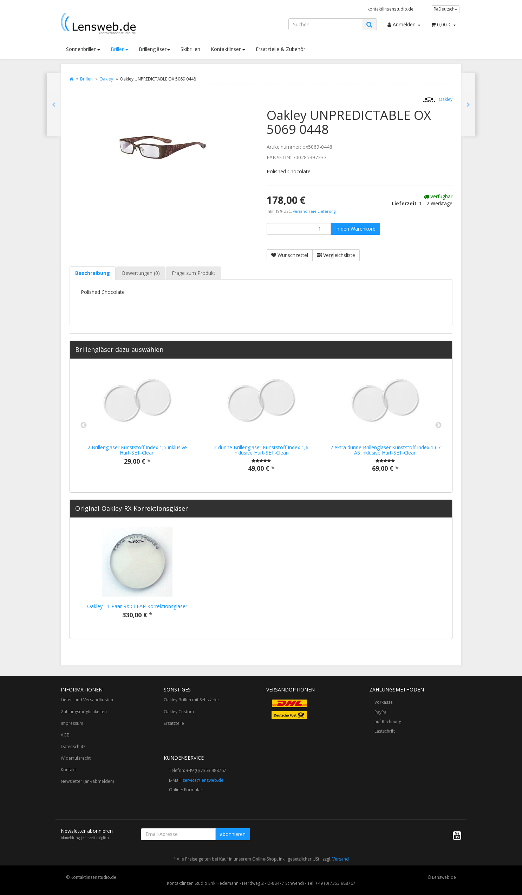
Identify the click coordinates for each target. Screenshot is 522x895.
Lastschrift (384, 731)
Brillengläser (154, 49)
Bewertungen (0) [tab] (141, 273)
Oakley (106, 79)
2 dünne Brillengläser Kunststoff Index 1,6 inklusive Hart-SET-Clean (261, 450)
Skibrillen (190, 49)
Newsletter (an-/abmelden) (87, 781)
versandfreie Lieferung (314, 211)
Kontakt (68, 770)
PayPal (380, 712)
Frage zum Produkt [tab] (193, 273)
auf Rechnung (387, 722)
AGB (65, 735)
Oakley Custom (179, 712)
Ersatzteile (174, 723)
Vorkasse (383, 702)
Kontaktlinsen (228, 49)
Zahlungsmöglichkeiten (84, 712)
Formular (193, 790)
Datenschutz (73, 746)
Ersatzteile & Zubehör (280, 49)
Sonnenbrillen (83, 49)
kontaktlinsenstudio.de (390, 9)
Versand (340, 859)
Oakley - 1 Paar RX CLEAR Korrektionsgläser (137, 606)
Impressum (72, 723)
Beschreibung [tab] (92, 273)
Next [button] (438, 425)
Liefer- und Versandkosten (87, 700)
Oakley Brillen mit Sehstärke (191, 700)
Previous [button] (83, 425)
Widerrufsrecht (76, 758)
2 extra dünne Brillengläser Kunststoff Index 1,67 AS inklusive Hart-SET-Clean (385, 450)
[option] (137, 422)
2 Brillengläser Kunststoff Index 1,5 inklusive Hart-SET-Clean (137, 450)
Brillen (119, 49)
